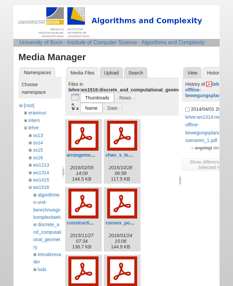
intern (34, 120)
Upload (111, 72)
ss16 (38, 157)
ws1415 (41, 180)
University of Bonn (41, 42)
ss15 (38, 150)
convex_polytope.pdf (128, 222)
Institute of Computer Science (102, 42)
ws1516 (41, 187)
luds (42, 269)
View (192, 72)
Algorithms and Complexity (173, 42)
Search (135, 72)
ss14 (38, 142)
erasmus (37, 112)
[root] (29, 105)
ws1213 (41, 165)
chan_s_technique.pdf (130, 155)
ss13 (38, 135)
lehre (33, 127)
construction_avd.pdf (90, 222)
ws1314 (41, 172)
